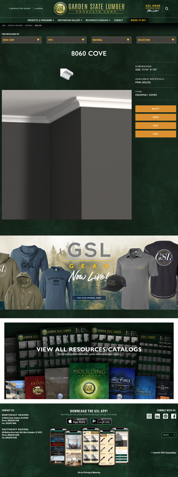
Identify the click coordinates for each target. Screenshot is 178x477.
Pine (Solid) (143, 82)
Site (89, 472)
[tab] (41, 20)
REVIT (155, 108)
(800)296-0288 (13, 435)
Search (167, 8)
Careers (38, 8)
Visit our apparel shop (89, 298)
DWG (156, 117)
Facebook (173, 416)
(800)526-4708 (13, 420)
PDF (155, 134)
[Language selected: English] (169, 434)
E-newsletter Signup (20, 8)
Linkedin (157, 416)
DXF (155, 125)
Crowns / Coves (146, 94)
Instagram (149, 416)
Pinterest (165, 416)
